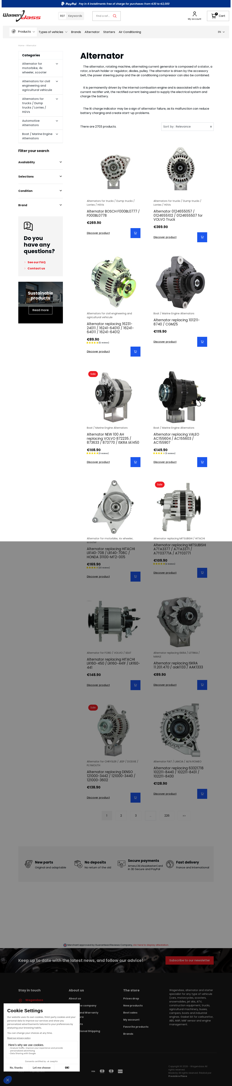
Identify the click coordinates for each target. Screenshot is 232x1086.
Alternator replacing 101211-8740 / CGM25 (177, 322)
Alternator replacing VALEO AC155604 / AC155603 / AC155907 (176, 438)
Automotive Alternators (31, 123)
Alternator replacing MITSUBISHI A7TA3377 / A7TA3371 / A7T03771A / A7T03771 (180, 549)
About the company (82, 1005)
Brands (128, 1034)
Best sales (130, 1012)
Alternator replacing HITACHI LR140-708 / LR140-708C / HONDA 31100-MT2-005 (111, 552)
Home (21, 45)
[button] (218, 16)
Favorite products (135, 1027)
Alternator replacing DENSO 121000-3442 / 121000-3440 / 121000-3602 (111, 776)
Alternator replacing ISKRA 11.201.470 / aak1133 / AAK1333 (178, 665)
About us (75, 998)
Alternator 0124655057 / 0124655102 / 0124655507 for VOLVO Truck (178, 215)
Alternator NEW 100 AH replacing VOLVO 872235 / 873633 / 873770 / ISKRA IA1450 (113, 438)
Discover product (98, 233)
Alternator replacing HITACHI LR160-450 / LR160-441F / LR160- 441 (113, 663)
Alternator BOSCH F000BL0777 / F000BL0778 (113, 213)
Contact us (36, 268)
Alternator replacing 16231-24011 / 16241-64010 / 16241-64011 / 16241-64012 (110, 327)
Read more (40, 310)
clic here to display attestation (150, 944)
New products (133, 1005)
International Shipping (84, 1031)
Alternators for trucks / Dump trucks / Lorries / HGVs (34, 105)
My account (131, 1019)
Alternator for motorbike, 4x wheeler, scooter (34, 68)
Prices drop (131, 998)
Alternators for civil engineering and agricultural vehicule (37, 85)
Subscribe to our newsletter (189, 960)
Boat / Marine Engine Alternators (37, 136)
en (221, 32)
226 (166, 816)
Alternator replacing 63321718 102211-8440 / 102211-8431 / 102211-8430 (179, 772)
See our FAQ (36, 262)
